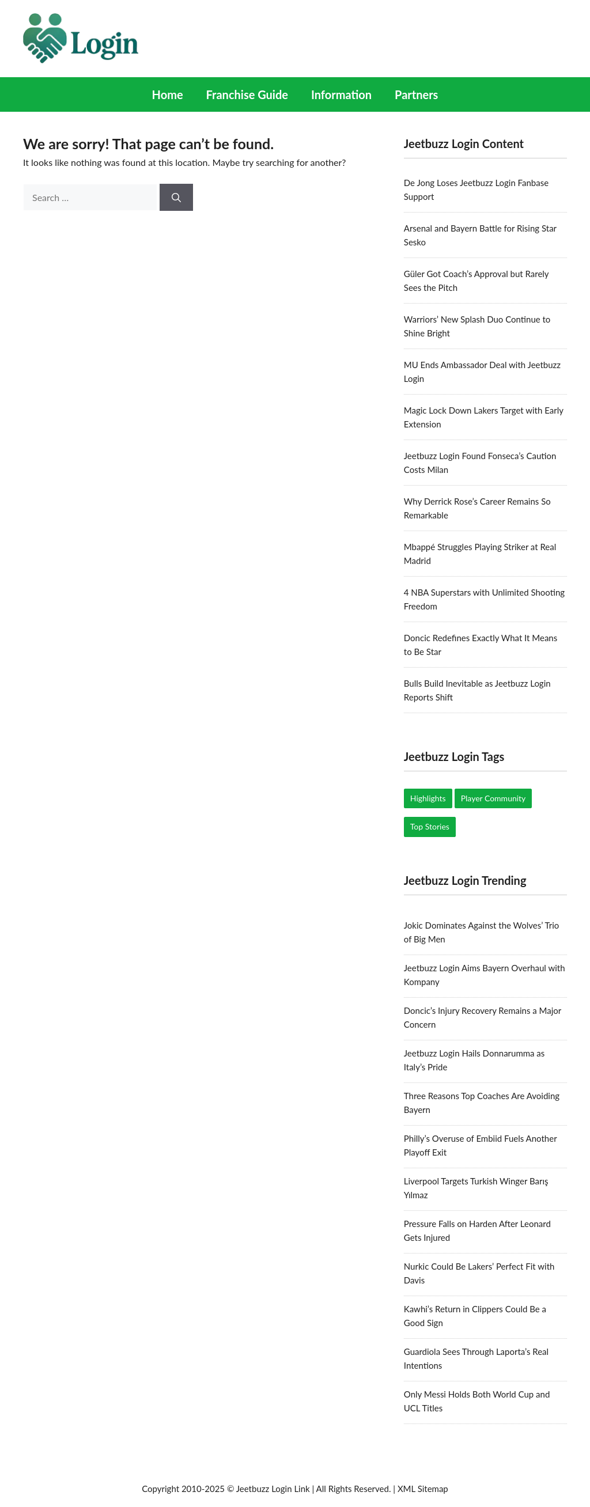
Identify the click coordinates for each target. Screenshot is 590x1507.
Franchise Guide (247, 94)
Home (167, 94)
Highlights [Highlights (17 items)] (428, 798)
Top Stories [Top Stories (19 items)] (429, 826)
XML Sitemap (423, 1488)
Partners (416, 94)
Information (341, 94)
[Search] (176, 197)
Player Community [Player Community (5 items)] (493, 798)
